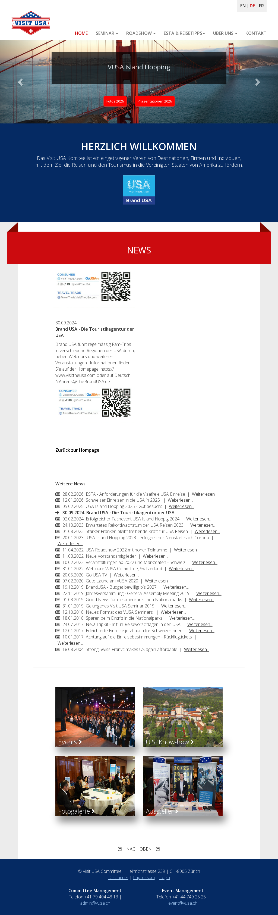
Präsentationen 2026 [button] (155, 101)
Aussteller (162, 811)
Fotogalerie (76, 811)
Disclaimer (118, 877)
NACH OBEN (139, 849)
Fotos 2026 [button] (115, 101)
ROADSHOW (141, 33)
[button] (21, 81)
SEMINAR (107, 33)
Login (164, 877)
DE (252, 6)
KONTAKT (256, 33)
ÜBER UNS (225, 33)
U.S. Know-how (170, 741)
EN (243, 6)
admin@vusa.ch (95, 903)
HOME (81, 33)
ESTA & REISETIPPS (184, 33)
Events (70, 741)
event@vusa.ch (182, 903)
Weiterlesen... (204, 494)
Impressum (144, 877)
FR (261, 6)
